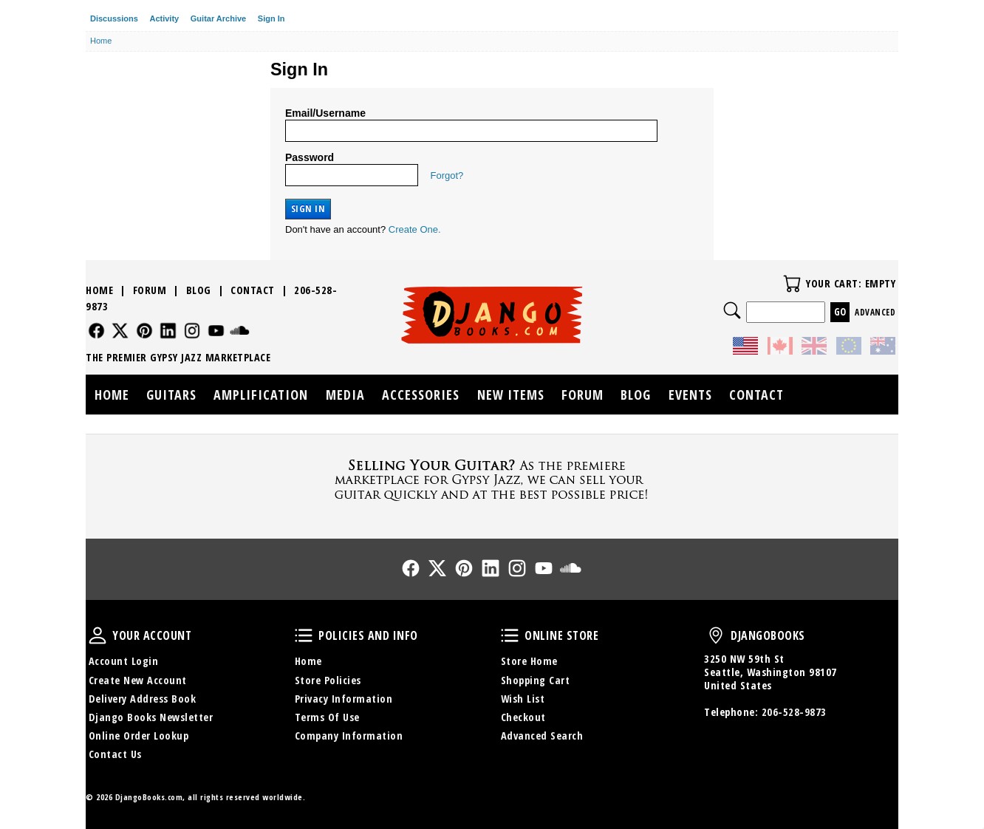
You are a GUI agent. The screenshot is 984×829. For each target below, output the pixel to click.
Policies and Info (303, 635)
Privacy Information (344, 699)
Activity (164, 18)
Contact (252, 290)
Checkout (523, 717)
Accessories (420, 394)
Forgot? (447, 175)
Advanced (875, 312)
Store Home (529, 661)
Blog (198, 290)
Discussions (114, 18)
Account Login (124, 661)
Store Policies (328, 680)
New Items (510, 394)
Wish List (523, 699)
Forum (150, 290)
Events (690, 394)
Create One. (415, 229)
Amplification (260, 394)
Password (309, 157)
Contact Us (115, 754)
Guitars (171, 394)
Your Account (97, 635)
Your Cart (792, 284)
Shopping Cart (535, 680)
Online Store (510, 635)
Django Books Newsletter (151, 717)
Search (732, 310)
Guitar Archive (218, 18)
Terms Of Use (327, 717)
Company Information (349, 736)
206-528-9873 (794, 712)
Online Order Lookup (139, 736)
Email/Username (325, 113)
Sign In (271, 18)
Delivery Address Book (143, 699)
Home (99, 290)
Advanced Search (542, 736)
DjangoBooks (716, 635)
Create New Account (138, 680)
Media (345, 394)
